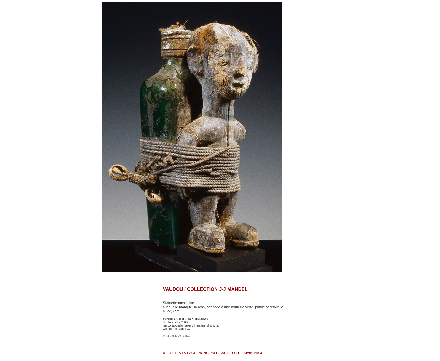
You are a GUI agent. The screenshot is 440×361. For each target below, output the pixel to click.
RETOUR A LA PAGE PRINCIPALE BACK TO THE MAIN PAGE (213, 353)
